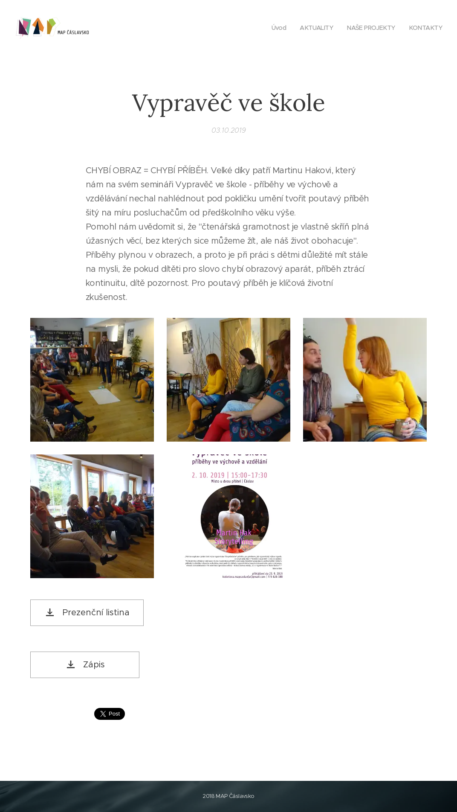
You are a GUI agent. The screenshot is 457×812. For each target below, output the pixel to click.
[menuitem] (273, 27)
